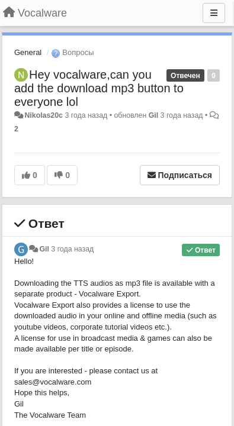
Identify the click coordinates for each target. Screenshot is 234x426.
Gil (153, 115)
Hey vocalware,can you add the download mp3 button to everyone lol (99, 88)
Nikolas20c (43, 115)
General (27, 52)
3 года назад (72, 249)
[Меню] (214, 13)
